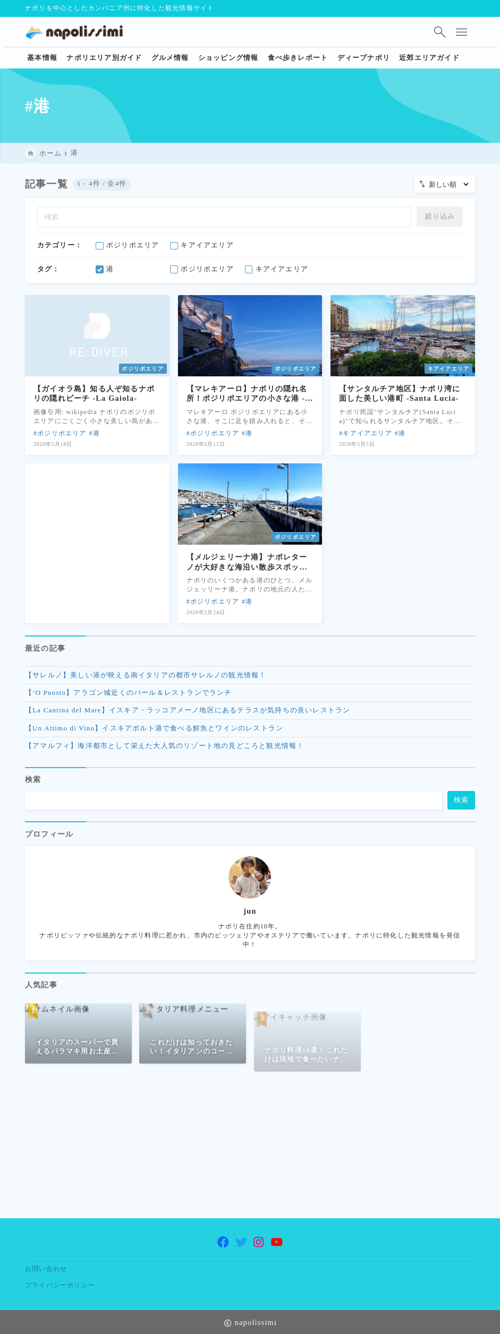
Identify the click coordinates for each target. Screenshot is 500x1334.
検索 (33, 785)
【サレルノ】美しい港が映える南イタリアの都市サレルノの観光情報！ (145, 677)
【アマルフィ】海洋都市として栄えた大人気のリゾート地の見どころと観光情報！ (164, 748)
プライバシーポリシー (60, 1285)
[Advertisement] (97, 533)
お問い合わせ (46, 1268)
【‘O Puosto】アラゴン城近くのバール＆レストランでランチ (128, 695)
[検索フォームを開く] (440, 32)
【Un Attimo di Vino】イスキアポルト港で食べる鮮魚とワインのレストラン (154, 730)
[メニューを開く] (464, 32)
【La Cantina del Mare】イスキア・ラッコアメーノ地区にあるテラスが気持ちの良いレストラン (187, 713)
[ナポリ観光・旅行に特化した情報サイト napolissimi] (78, 32)
